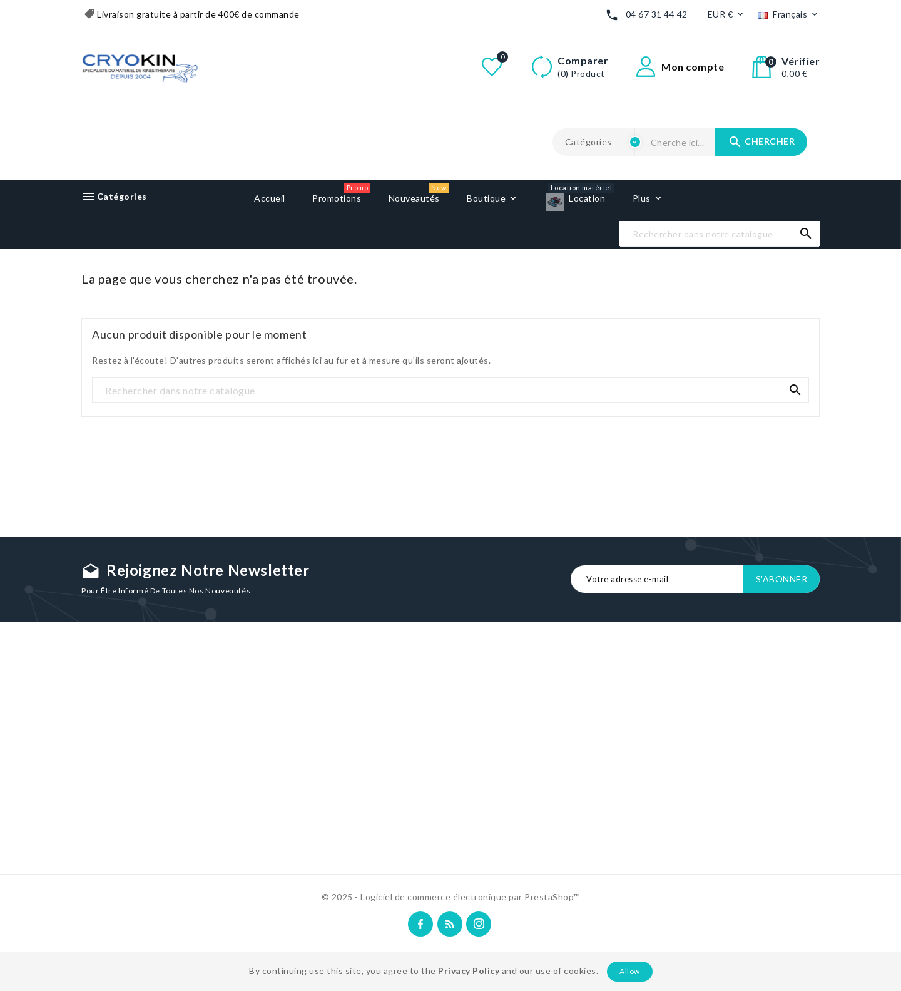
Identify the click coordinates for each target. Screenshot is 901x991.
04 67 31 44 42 (657, 14)
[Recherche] (719, 234)
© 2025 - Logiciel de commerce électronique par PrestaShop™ (451, 896)
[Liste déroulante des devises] (727, 14)
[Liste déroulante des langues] (789, 14)
